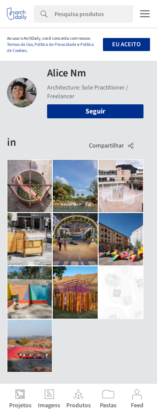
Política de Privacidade (55, 44)
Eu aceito (126, 44)
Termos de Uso (20, 44)
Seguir (95, 111)
